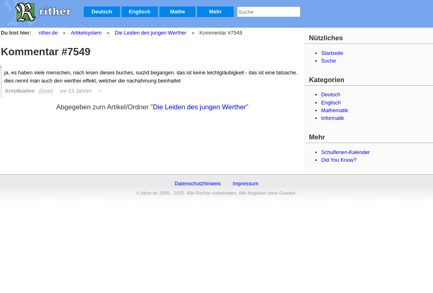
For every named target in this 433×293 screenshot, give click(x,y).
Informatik (332, 118)
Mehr (215, 12)
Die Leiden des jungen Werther (150, 33)
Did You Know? (339, 160)
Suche (328, 61)
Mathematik (334, 110)
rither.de (48, 33)
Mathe (177, 12)
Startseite (332, 53)
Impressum (245, 183)
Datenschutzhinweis (197, 183)
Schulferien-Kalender (345, 152)
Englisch (139, 12)
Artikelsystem (85, 33)
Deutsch (101, 12)
